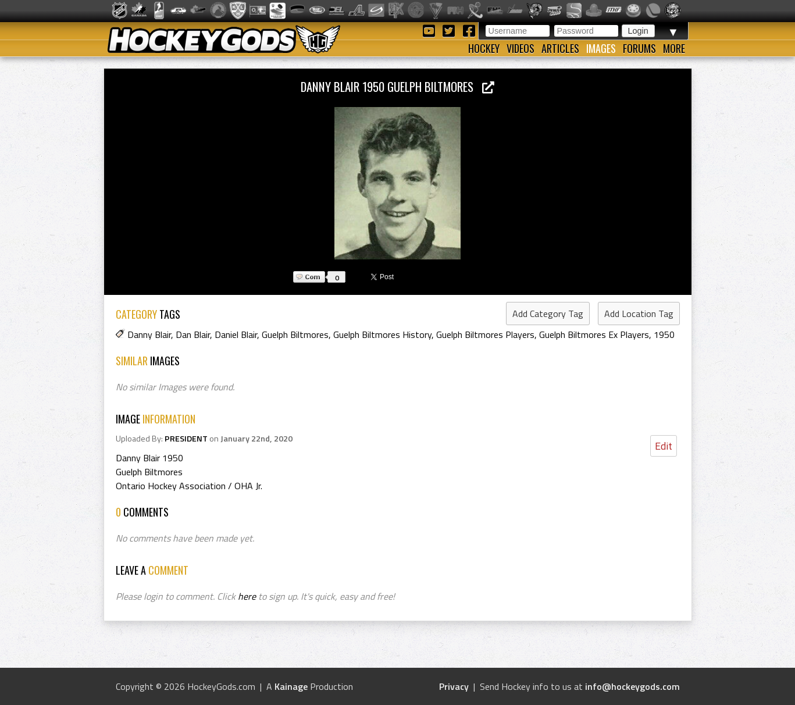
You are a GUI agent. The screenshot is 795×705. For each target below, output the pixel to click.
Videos (520, 48)
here (247, 596)
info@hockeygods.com (632, 686)
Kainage (291, 686)
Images (601, 48)
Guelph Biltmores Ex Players (594, 334)
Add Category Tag (547, 314)
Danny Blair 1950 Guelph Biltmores (397, 86)
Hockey (484, 48)
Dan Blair (193, 334)
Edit (663, 446)
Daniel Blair (236, 334)
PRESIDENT (186, 438)
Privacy (454, 686)
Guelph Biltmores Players (485, 334)
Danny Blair (149, 334)
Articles (560, 48)
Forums (639, 48)
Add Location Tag (638, 314)
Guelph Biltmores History (382, 334)
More (674, 48)
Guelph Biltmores (295, 334)
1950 (664, 334)
